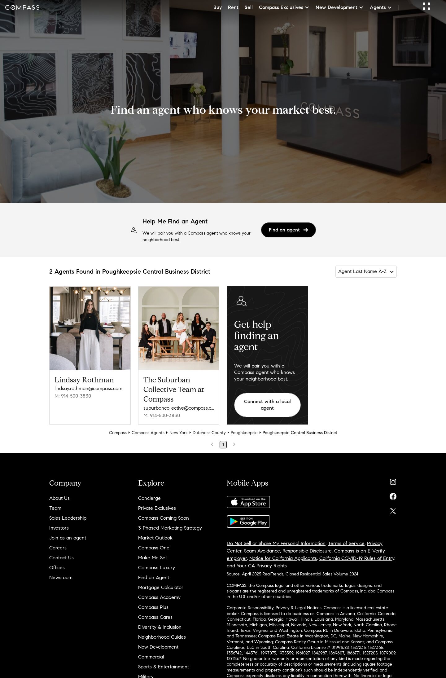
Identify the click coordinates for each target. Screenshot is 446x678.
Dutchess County (209, 432)
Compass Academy (159, 597)
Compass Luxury (156, 567)
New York (178, 432)
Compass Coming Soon (163, 518)
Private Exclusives (157, 508)
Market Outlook (155, 538)
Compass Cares (155, 617)
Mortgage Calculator (160, 587)
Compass (118, 432)
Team (55, 508)
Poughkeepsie (244, 432)
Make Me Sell (152, 558)
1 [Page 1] (223, 444)
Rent (233, 7)
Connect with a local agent (267, 404)
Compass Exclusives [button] (284, 7)
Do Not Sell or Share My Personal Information (276, 543)
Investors (59, 528)
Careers (58, 548)
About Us (59, 498)
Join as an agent (67, 538)
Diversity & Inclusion (159, 627)
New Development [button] (340, 7)
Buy (217, 7)
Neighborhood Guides (162, 637)
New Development (158, 647)
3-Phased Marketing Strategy (170, 528)
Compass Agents (148, 432)
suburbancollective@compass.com (178, 408)
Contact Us (61, 558)
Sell (249, 7)
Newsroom (60, 577)
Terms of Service (346, 543)
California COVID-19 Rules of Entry (356, 558)
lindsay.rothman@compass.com (88, 388)
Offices (57, 567)
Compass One (153, 548)
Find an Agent (153, 577)
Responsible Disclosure (307, 551)
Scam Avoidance (262, 551)
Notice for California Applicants (283, 558)
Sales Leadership (67, 518)
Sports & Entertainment (163, 667)
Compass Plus (153, 607)
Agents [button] (381, 7)
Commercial (151, 657)
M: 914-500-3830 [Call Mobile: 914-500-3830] (73, 396)
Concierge (149, 498)
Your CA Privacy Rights (262, 566)
